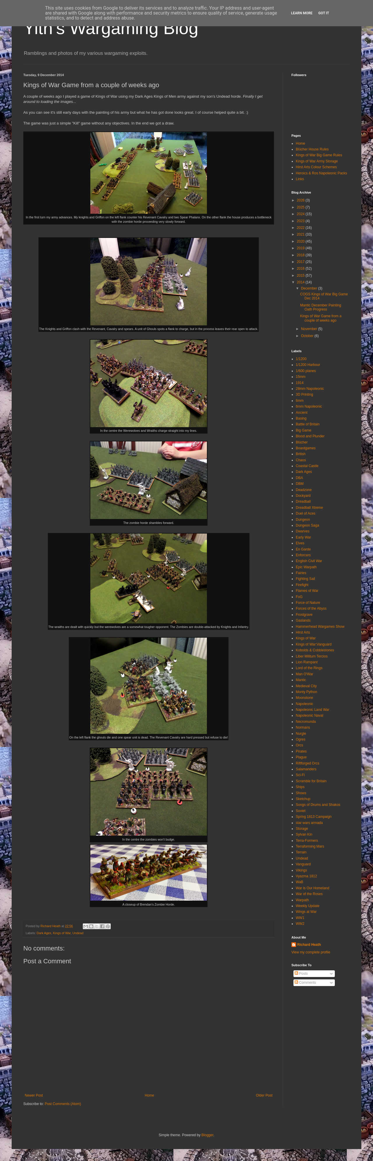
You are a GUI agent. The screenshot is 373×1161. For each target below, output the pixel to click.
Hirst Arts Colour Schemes (316, 167)
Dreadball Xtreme (309, 508)
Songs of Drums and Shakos (318, 805)
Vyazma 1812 (306, 876)
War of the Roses (309, 894)
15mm (300, 377)
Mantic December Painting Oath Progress (320, 307)
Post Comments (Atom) (63, 1104)
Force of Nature (308, 603)
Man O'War (304, 674)
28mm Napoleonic (310, 389)
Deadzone (304, 490)
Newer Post (34, 1095)
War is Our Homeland (312, 888)
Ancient (301, 413)
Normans (303, 727)
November (309, 329)
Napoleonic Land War (312, 710)
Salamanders (306, 769)
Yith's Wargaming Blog (110, 28)
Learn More (302, 13)
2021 (301, 234)
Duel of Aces (305, 513)
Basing (301, 418)
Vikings (301, 870)
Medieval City (306, 686)
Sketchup (303, 799)
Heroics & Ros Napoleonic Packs (321, 173)
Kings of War (62, 933)
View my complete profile (310, 952)
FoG (299, 597)
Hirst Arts (303, 632)
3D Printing (304, 394)
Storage (302, 829)
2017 (301, 262)
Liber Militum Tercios (312, 656)
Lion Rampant (307, 662)
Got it (323, 13)
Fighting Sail (305, 579)
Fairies (301, 573)
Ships (300, 787)
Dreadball (303, 501)
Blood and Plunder (310, 436)
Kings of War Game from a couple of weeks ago (321, 318)
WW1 (300, 918)
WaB (299, 882)
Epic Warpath (306, 567)
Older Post (264, 1095)
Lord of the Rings (309, 668)
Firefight (302, 585)
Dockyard (303, 496)
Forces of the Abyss (311, 608)
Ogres (300, 739)
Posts (301, 973)
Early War (303, 537)
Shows (301, 793)
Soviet (300, 811)
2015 (301, 275)
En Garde (303, 549)
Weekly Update (307, 906)
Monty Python (306, 692)
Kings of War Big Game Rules (319, 155)
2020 (301, 241)
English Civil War (309, 561)
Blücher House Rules (312, 149)
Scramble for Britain (311, 781)
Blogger (207, 1135)
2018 (301, 255)
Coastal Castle (307, 466)
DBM (300, 484)
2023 (301, 221)
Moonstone (304, 698)
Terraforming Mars (310, 846)
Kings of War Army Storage (317, 161)
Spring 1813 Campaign (314, 817)
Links (300, 179)
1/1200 (301, 359)
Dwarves (302, 531)
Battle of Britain (307, 424)
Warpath (302, 900)
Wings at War (306, 912)
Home (149, 1095)
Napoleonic (304, 704)
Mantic (301, 680)
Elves (300, 543)
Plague (301, 757)
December (309, 288)
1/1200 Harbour (308, 365)
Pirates (301, 751)
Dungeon (303, 520)
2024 (301, 214)
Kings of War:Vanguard (314, 644)
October (307, 336)
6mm (300, 401)
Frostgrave (304, 615)
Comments (305, 983)
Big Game (303, 430)
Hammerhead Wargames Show (320, 627)
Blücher (302, 442)
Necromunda (306, 722)
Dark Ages (44, 933)
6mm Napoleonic (309, 406)
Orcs (299, 745)
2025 (301, 207)
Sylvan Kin (304, 834)
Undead (77, 933)
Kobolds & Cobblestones (315, 650)
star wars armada (309, 823)
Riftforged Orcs (307, 763)
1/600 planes (306, 371)
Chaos (301, 460)
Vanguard (303, 864)
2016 (301, 268)
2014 (301, 282)
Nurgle (301, 734)
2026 (301, 200)
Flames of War (307, 591)
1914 (300, 383)
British (300, 454)
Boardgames (306, 448)
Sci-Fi (300, 775)
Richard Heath (309, 945)
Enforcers (303, 555)
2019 (301, 248)
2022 (301, 228)
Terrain (301, 852)
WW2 (300, 924)
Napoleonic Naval (309, 715)
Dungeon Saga (307, 525)
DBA (299, 478)
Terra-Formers (307, 841)
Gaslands (303, 620)
